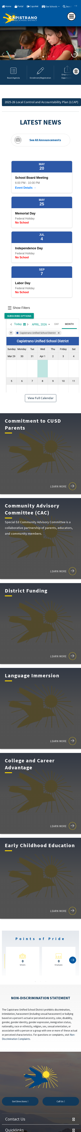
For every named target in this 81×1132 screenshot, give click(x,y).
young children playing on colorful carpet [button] (32, 56)
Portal (20, 6)
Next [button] (14, 54)
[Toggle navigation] (71, 16)
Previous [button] (3, 54)
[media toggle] (74, 54)
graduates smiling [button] (27, 56)
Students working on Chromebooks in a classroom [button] (48, 56)
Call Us (61, 1101)
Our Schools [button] (52, 6)
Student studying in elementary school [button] (43, 56)
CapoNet (34, 6)
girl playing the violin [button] (53, 56)
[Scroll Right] (76, 71)
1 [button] (35, 981)
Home (8, 6)
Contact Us (15, 1119)
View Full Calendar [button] (40, 398)
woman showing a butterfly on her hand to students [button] (38, 56)
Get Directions (20, 1101)
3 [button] (46, 981)
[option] (40, 44)
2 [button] (40, 981)
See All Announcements (45, 140)
